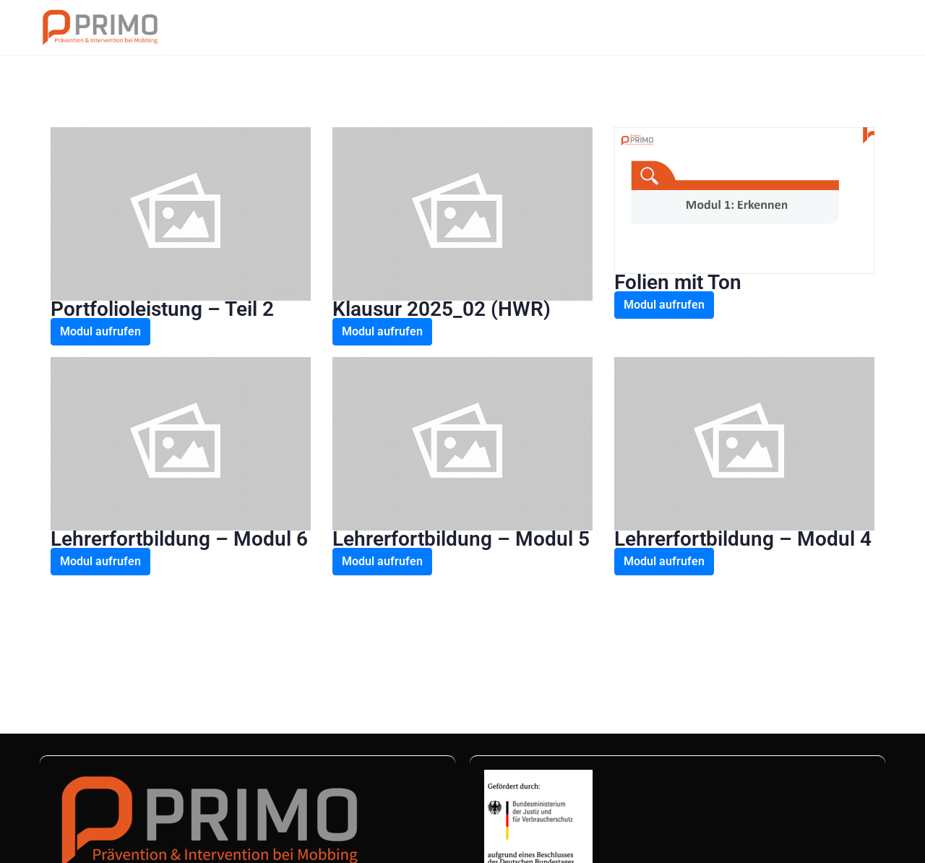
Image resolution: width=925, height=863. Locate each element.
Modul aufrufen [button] (100, 331)
